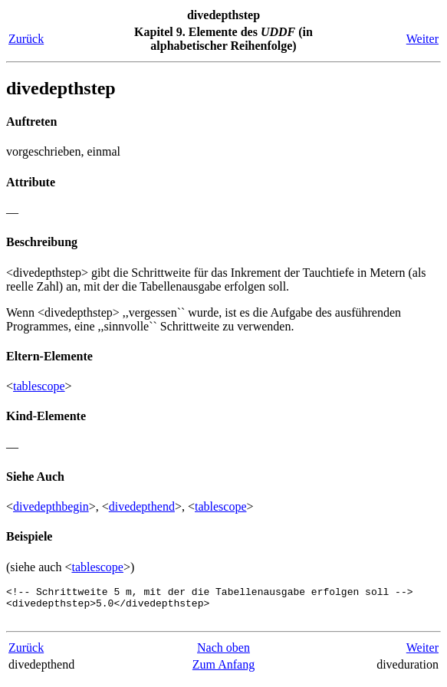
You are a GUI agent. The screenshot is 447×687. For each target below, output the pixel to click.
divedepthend (142, 506)
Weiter (422, 38)
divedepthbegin (51, 506)
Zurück (26, 38)
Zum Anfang (223, 671)
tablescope (39, 386)
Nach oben (223, 654)
